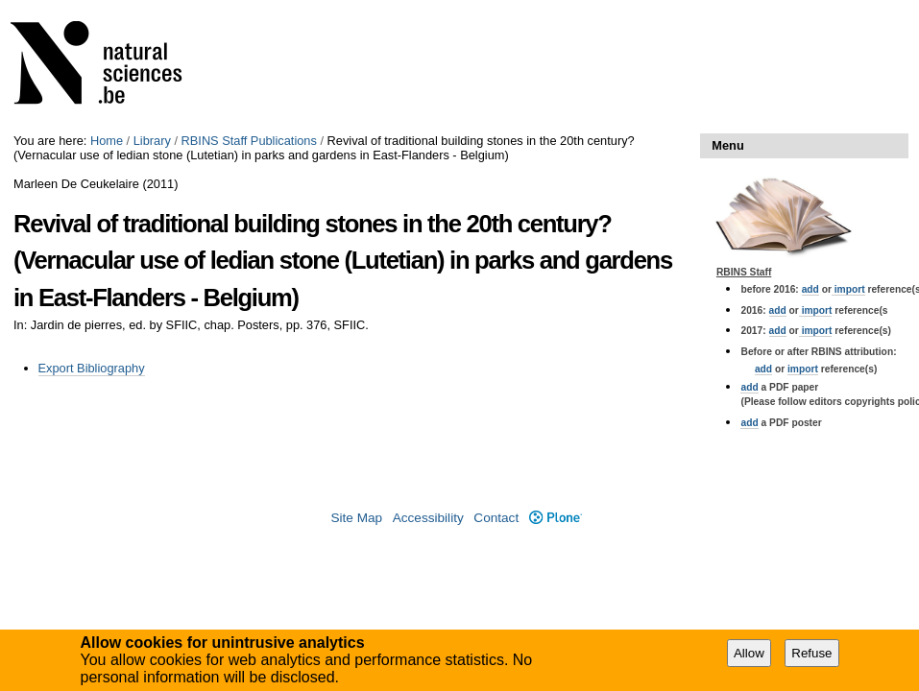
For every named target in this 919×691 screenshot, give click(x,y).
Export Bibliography (91, 368)
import (848, 289)
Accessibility (428, 518)
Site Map (356, 518)
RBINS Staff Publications (249, 140)
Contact (496, 518)
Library (152, 140)
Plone (555, 518)
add (810, 289)
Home (106, 140)
